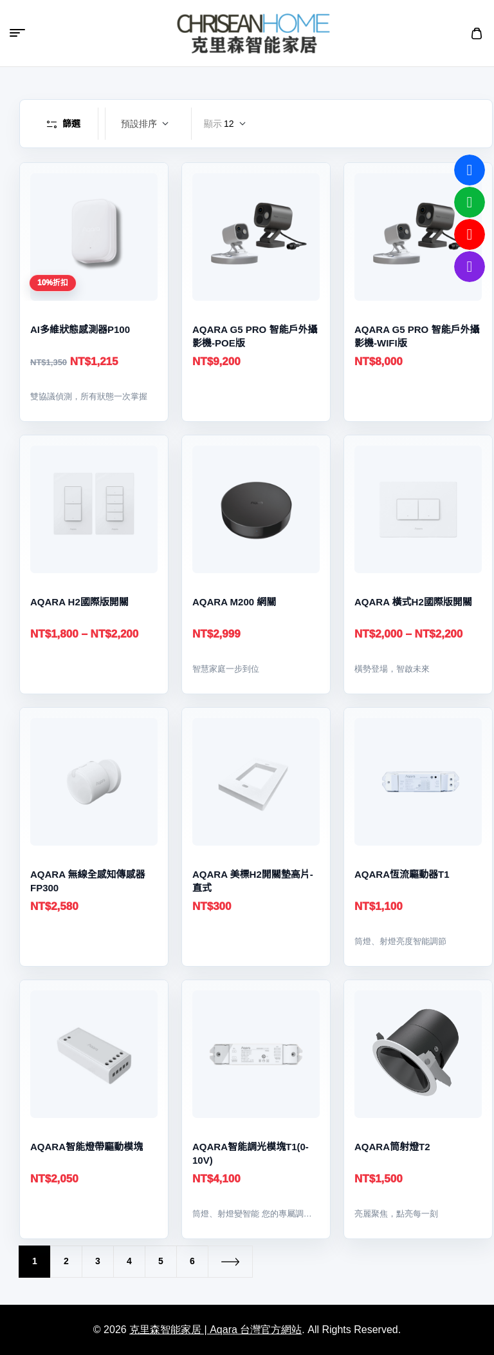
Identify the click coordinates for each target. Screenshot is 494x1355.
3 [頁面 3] (97, 1261)
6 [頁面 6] (192, 1261)
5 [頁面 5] (160, 1261)
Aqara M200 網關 (234, 601)
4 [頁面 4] (129, 1261)
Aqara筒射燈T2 (392, 1146)
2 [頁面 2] (66, 1261)
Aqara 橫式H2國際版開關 (413, 601)
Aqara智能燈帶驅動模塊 (86, 1146)
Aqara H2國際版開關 (79, 601)
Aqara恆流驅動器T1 (402, 874)
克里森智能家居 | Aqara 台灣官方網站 (215, 1329)
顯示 (213, 123)
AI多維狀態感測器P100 (80, 329)
